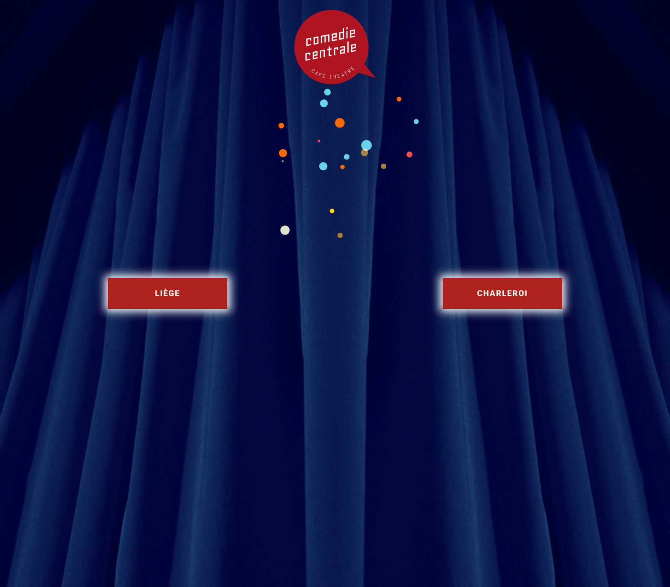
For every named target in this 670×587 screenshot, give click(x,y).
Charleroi (502, 293)
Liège (167, 293)
